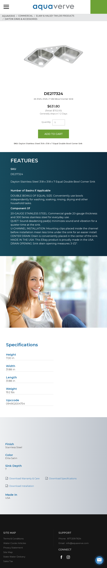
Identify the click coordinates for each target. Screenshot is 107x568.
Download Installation (21, 486)
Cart (98, 7)
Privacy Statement (13, 547)
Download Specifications (62, 478)
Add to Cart (53, 133)
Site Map (8, 552)
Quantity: (46, 122)
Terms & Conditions (13, 538)
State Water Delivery (14, 556)
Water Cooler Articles (14, 543)
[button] (6, 7)
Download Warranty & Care (24, 478)
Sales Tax (8, 561)
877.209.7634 (74, 538)
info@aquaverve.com (77, 543)
